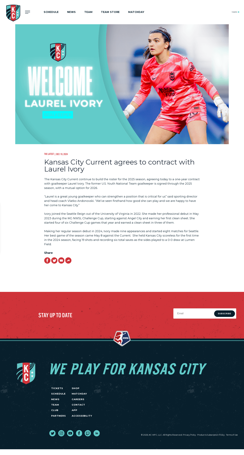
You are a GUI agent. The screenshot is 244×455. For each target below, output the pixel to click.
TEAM (55, 408)
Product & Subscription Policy (208, 440)
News (71, 12)
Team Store (110, 12)
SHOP (87, 388)
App (86, 414)
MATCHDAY (136, 12)
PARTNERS (58, 421)
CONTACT (90, 408)
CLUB (55, 414)
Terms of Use (231, 440)
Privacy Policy (185, 440)
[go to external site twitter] (52, 439)
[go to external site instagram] (61, 439)
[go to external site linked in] (97, 439)
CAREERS (89, 401)
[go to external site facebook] (79, 439)
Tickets (229, 12)
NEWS (55, 401)
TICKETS (57, 388)
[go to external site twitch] (88, 439)
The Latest (49, 154)
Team (88, 12)
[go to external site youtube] (70, 439)
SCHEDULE (58, 395)
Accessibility (94, 421)
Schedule (51, 12)
